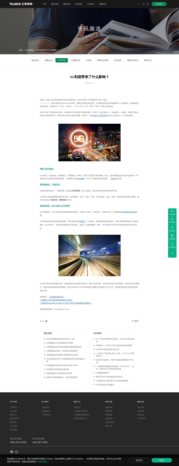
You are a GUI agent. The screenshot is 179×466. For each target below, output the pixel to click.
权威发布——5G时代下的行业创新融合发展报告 (114, 345)
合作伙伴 (78, 4)
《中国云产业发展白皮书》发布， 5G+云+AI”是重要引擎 (115, 354)
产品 (44, 4)
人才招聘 (13, 426)
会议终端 (45, 407)
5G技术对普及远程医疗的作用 (107, 349)
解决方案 (54, 4)
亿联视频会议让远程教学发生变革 (59, 373)
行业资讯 (29, 50)
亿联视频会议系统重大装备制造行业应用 (62, 355)
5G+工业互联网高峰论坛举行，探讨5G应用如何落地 (115, 340)
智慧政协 (108, 411)
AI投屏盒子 (46, 411)
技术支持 (140, 407)
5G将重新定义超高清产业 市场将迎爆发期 (112, 380)
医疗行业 (108, 426)
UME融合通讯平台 (81, 411)
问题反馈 (140, 411)
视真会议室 (109, 422)
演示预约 (159, 4)
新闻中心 (13, 414)
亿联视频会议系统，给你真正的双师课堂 (62, 351)
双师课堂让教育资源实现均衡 (57, 369)
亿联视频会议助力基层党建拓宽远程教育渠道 (63, 347)
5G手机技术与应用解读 (105, 384)
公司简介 (13, 407)
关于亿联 (13, 401)
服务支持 (66, 4)
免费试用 (102, 4)
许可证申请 (141, 418)
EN (143, 4)
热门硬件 (45, 401)
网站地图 (13, 429)
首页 (21, 50)
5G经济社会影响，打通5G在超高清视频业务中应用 (115, 361)
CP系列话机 (46, 414)
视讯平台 (77, 401)
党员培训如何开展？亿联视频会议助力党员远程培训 (65, 360)
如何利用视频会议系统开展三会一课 (60, 339)
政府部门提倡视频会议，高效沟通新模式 (62, 377)
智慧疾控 (108, 418)
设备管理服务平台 (81, 418)
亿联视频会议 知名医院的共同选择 (59, 343)
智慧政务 (108, 407)
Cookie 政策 (41, 461)
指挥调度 (108, 414)
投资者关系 (14, 418)
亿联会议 (77, 407)
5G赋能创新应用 (102, 373)
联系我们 (13, 422)
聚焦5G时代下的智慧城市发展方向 (109, 377)
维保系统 (140, 414)
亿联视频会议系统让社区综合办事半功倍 (62, 365)
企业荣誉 (13, 411)
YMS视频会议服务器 (81, 414)
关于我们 (90, 4)
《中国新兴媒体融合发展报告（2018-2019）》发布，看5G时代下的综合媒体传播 (115, 367)
